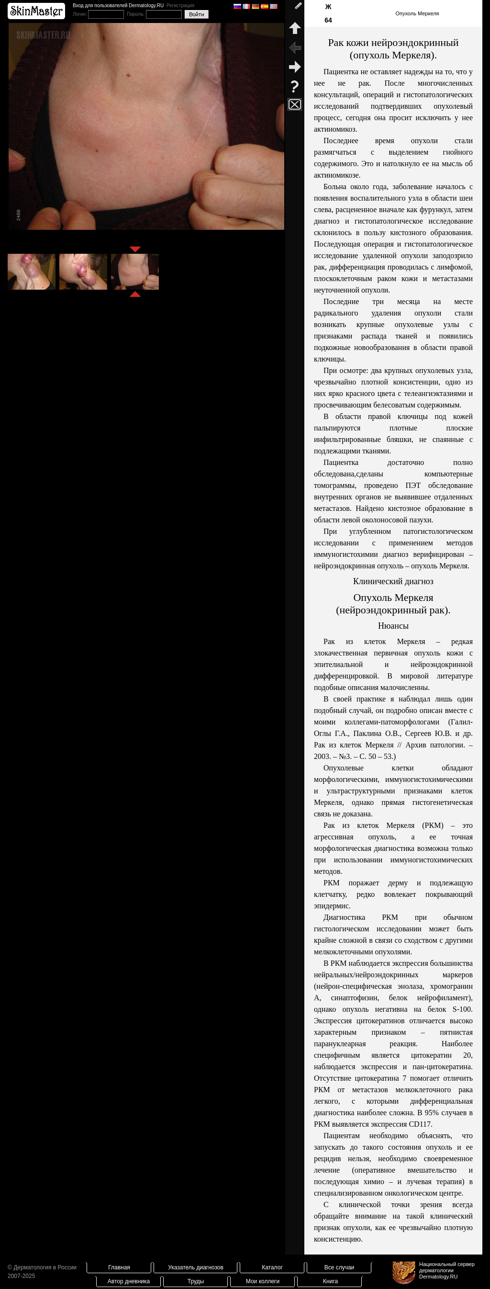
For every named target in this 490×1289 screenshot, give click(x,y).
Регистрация (180, 5)
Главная (119, 1267)
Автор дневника (129, 1281)
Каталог (272, 1267)
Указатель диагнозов (195, 1267)
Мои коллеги (262, 1281)
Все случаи (339, 1267)
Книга (330, 1281)
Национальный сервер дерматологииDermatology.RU (447, 1270)
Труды (196, 1281)
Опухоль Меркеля (417, 13)
